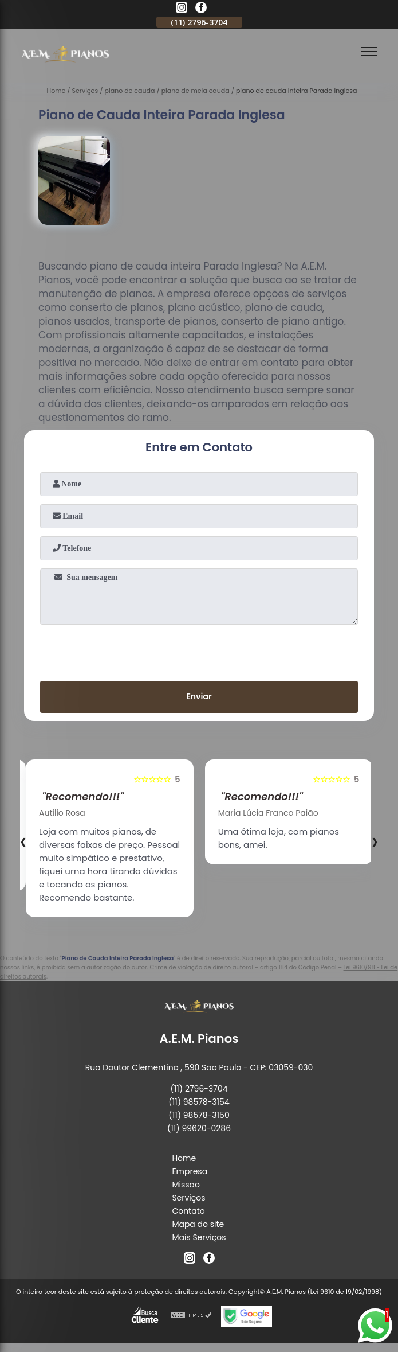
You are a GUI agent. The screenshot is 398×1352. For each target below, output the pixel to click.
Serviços (188, 1197)
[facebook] (201, 9)
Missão (186, 1184)
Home (184, 1158)
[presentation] (199, 650)
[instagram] (181, 9)
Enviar (198, 696)
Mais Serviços (199, 1237)
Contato (188, 1211)
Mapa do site (198, 1224)
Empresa (189, 1171)
